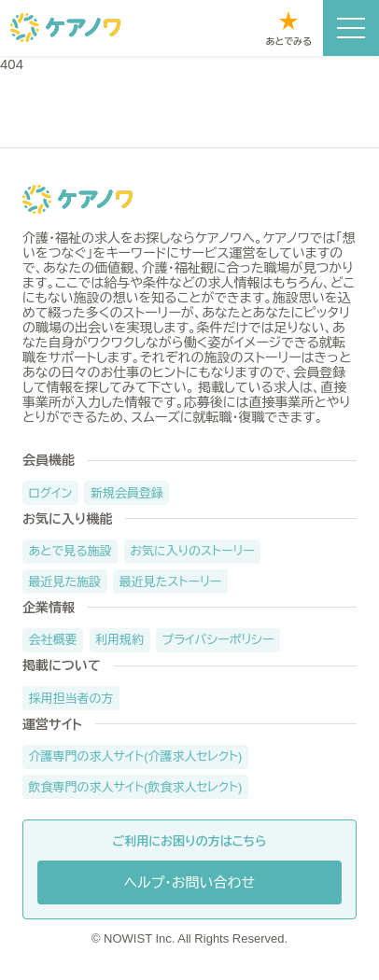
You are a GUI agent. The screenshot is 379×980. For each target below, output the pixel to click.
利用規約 (119, 640)
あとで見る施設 (70, 551)
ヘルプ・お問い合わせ (189, 882)
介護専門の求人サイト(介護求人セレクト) (136, 756)
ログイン (51, 493)
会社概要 (53, 640)
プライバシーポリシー (218, 640)
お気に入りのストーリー (192, 551)
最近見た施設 (65, 582)
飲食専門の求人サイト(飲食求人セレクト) (136, 787)
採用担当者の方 (71, 699)
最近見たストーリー (170, 582)
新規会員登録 (127, 493)
